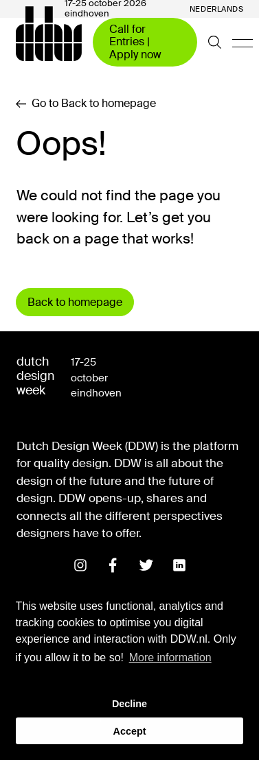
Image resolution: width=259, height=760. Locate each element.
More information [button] (170, 657)
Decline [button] (129, 703)
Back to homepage (74, 302)
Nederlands (217, 9)
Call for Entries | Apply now (135, 42)
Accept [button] (129, 731)
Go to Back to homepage (86, 103)
